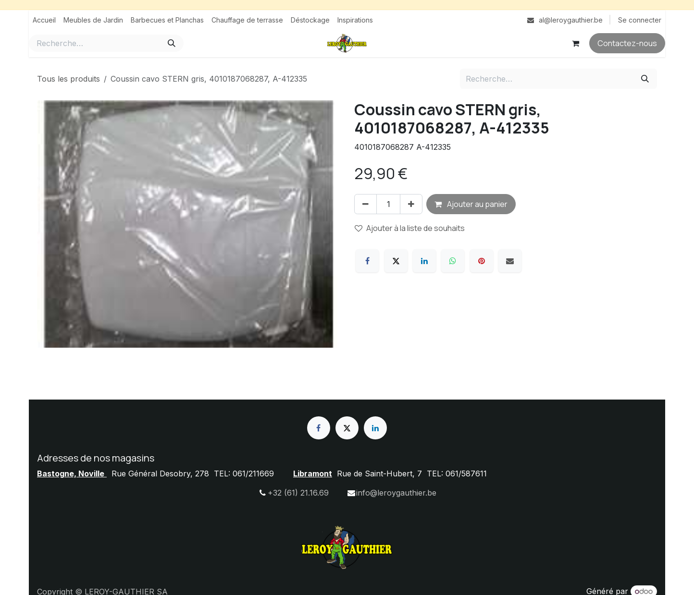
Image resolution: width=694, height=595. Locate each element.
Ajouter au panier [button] (471, 204)
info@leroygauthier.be (396, 493)
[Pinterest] (481, 260)
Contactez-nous (627, 43)
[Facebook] (367, 260)
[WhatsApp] (452, 260)
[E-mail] (509, 260)
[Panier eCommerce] (575, 43)
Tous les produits (68, 79)
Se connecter (639, 20)
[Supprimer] (365, 204)
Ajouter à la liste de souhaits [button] (410, 228)
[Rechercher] (172, 43)
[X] (396, 260)
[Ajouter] (411, 204)
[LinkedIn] (424, 260)
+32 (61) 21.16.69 (298, 493)
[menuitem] (44, 20)
